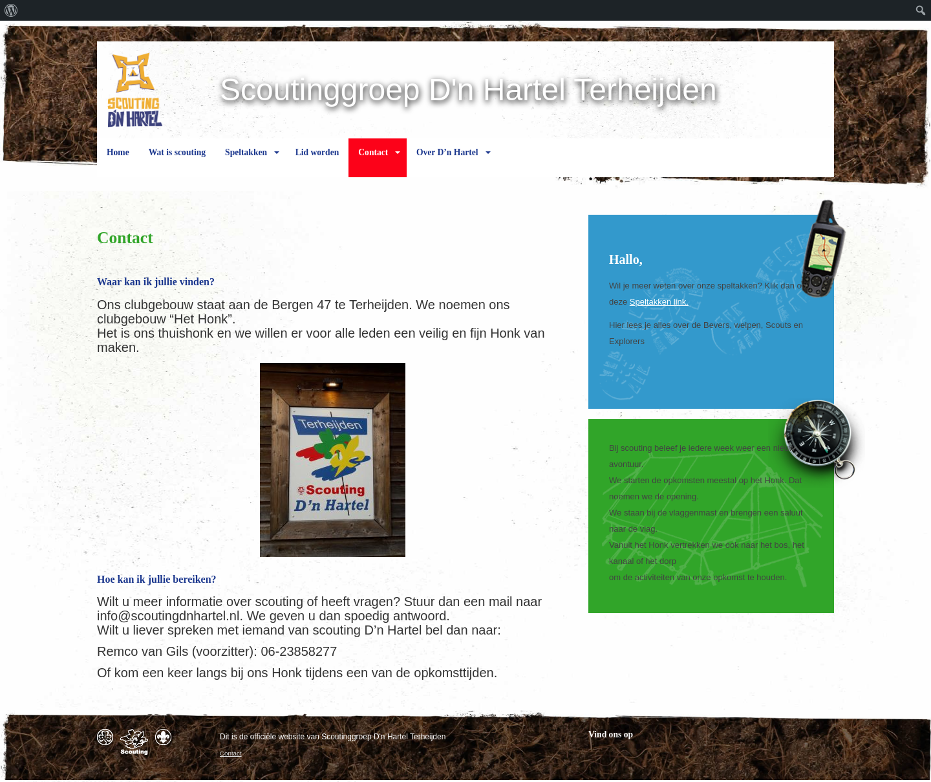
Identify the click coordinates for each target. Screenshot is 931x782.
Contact (373, 162)
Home (118, 162)
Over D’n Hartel (447, 162)
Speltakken (246, 162)
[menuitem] (11, 10)
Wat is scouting (177, 162)
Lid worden (317, 162)
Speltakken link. (659, 302)
